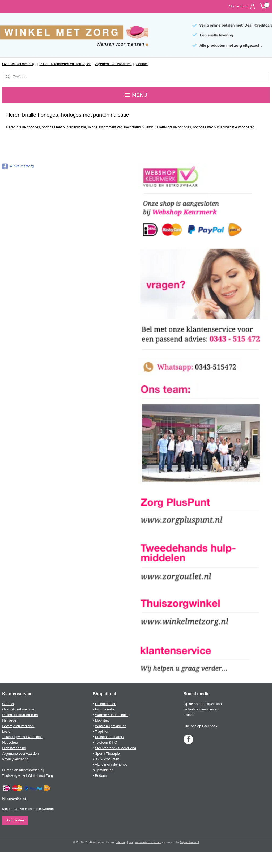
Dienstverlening (14, 748)
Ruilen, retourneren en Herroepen (65, 64)
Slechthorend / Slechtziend (115, 748)
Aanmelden (15, 820)
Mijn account (242, 6)
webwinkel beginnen (148, 842)
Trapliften (102, 732)
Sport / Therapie (107, 754)
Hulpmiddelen (105, 704)
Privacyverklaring (15, 759)
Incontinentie (105, 709)
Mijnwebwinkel (189, 842)
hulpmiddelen (103, 770)
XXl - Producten (107, 759)
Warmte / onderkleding (112, 715)
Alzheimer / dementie (111, 764)
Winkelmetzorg (18, 166)
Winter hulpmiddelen (111, 726)
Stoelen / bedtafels (109, 737)
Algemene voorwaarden (113, 64)
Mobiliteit (102, 720)
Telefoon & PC (106, 742)
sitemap (121, 842)
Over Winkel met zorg (18, 64)
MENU (136, 95)
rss (131, 842)
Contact (142, 64)
